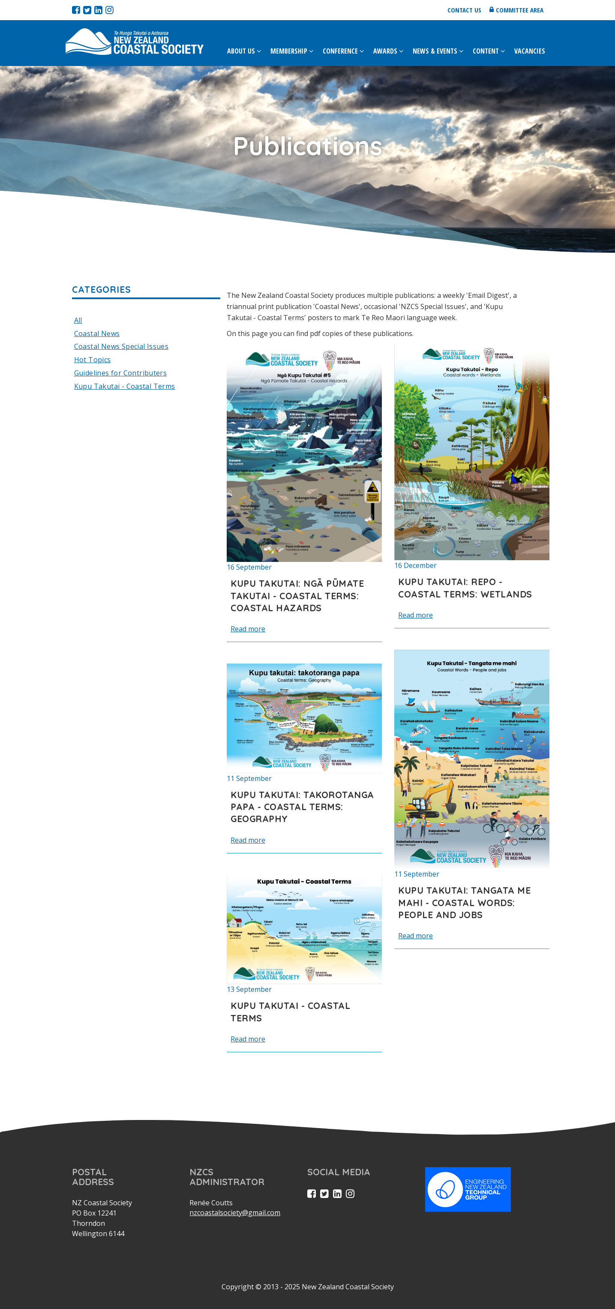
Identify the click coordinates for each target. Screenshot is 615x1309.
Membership (288, 51)
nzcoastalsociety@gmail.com (234, 1212)
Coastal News (97, 333)
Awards (385, 51)
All (78, 320)
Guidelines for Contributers (120, 373)
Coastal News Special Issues (121, 346)
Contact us (464, 10)
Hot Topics (92, 359)
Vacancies (529, 51)
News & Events (435, 51)
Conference (340, 51)
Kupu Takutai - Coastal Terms (124, 386)
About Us (241, 51)
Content (486, 51)
